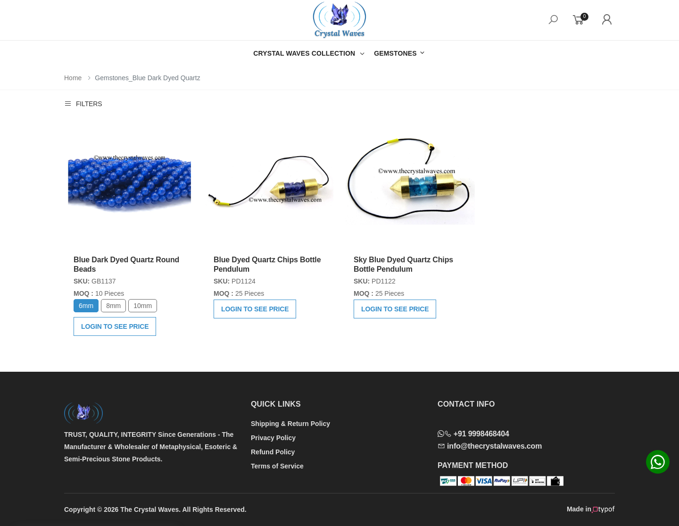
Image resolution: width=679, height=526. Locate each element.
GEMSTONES (400, 53)
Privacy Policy (273, 438)
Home (73, 78)
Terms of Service (277, 466)
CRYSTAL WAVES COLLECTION (304, 53)
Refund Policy (273, 452)
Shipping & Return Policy (290, 423)
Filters (83, 104)
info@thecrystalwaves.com (490, 446)
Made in (591, 509)
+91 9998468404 (473, 434)
